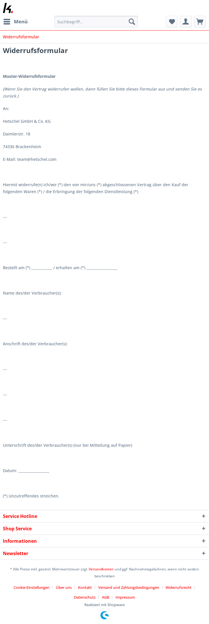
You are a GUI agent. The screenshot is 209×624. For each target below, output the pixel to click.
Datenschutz (85, 597)
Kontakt (85, 587)
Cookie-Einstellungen (32, 587)
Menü (15, 21)
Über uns (64, 587)
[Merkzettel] (171, 21)
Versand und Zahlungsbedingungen (128, 587)
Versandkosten (101, 569)
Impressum (125, 597)
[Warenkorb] (200, 21)
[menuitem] (15, 21)
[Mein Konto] (185, 21)
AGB (105, 597)
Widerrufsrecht (178, 587)
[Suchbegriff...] (96, 21)
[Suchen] (132, 21)
